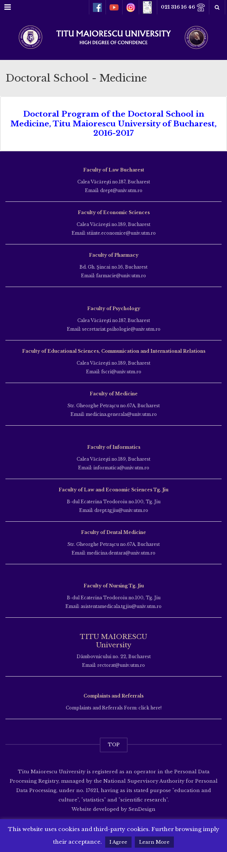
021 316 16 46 (183, 7)
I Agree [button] (118, 842)
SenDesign (141, 809)
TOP (114, 745)
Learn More (154, 842)
